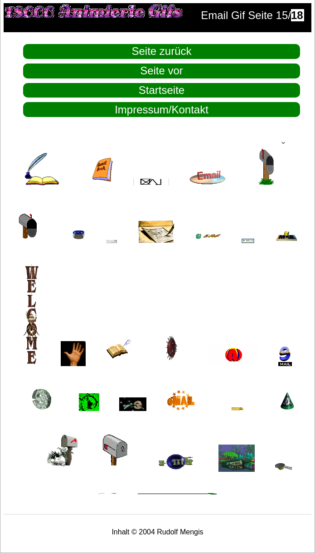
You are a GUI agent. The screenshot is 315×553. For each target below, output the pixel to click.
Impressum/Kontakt (161, 109)
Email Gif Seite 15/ (252, 15)
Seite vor (161, 70)
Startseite (161, 90)
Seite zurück (161, 51)
